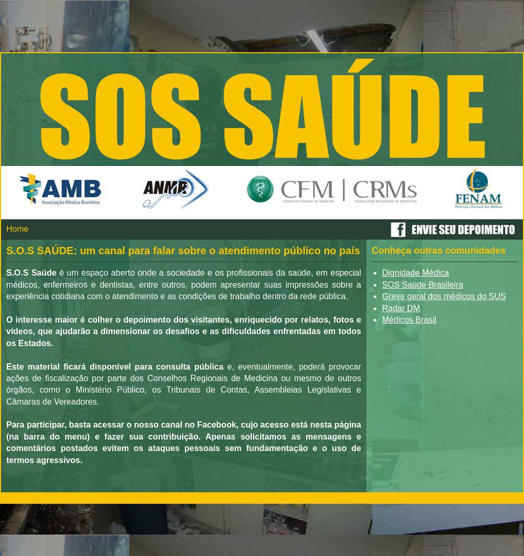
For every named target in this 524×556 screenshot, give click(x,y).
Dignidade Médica (415, 272)
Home (17, 228)
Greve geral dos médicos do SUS (444, 296)
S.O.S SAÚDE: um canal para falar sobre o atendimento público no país (183, 250)
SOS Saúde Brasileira (422, 284)
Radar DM (401, 308)
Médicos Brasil (409, 319)
